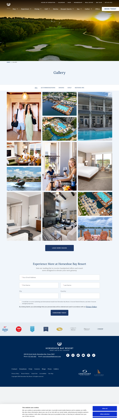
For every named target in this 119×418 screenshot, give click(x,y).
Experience (26, 9)
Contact (14, 385)
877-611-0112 (108, 2)
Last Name (67, 301)
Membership (78, 2)
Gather (88, 9)
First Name (26, 301)
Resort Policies (25, 390)
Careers (37, 385)
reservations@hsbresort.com (51, 373)
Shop (69, 2)
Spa (79, 9)
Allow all (104, 395)
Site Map (50, 390)
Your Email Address (29, 294)
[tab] (36, 87)
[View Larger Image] (24, 116)
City (20, 307)
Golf (47, 9)
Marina (55, 9)
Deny (104, 407)
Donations (23, 385)
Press (50, 385)
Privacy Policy (91, 323)
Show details (89, 414)
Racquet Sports (67, 9)
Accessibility (42, 390)
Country (63, 307)
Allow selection (104, 401)
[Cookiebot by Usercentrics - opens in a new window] (11, 414)
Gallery (56, 385)
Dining (38, 9)
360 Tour (99, 2)
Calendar (61, 2)
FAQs (30, 385)
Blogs (44, 385)
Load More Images (59, 264)
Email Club (34, 390)
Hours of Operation (48, 2)
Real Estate (89, 2)
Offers (97, 9)
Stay (15, 9)
